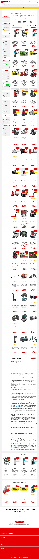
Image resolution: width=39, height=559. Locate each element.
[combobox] (21, 5)
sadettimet (26, 449)
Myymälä (3, 537)
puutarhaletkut (22, 449)
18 (5, 129)
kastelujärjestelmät (32, 449)
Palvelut (2, 548)
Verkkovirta (6, 93)
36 (5, 130)
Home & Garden (5, 110)
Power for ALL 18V (6, 103)
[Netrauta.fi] (5, 2)
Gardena (6, 41)
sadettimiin (29, 411)
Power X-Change (5, 106)
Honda (5, 51)
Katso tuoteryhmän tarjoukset (6, 20)
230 (5, 127)
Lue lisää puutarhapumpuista (29, 19)
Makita (5, 55)
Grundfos (6, 52)
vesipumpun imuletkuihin (19, 406)
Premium (6, 107)
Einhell (6, 44)
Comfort (6, 101)
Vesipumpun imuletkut (4, 14)
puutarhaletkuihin (24, 411)
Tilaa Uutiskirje (19, 521)
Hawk (5, 54)
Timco (5, 47)
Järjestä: (13, 25)
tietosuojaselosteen (21, 525)
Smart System (6, 113)
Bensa (5, 96)
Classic (5, 111)
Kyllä (5, 36)
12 (5, 132)
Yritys (2, 544)
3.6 (5, 135)
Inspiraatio (3, 552)
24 (5, 133)
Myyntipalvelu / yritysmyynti (7, 533)
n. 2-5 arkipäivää (6, 76)
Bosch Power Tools (6, 49)
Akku (5, 94)
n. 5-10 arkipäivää (6, 78)
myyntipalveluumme (14, 447)
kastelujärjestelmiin (14, 412)
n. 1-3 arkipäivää (6, 73)
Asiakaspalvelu (4, 530)
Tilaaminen (3, 541)
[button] (6, 57)
